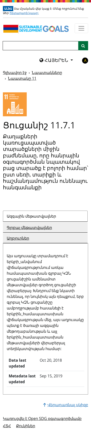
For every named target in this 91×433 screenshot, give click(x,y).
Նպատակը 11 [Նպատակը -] (22, 78)
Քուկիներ (25, 425)
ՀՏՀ (7, 425)
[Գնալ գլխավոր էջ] (37, 28)
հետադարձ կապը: (24, 13)
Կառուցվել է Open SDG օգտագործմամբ (42, 418)
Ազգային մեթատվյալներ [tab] (31, 216)
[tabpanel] (45, 317)
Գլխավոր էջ (15, 72)
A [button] (85, 60)
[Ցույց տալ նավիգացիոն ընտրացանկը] (81, 28)
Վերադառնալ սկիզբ (65, 404)
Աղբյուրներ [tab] (18, 238)
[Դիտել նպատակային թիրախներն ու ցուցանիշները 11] (15, 104)
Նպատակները (47, 72)
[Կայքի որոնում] (83, 45)
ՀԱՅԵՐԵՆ (54, 60)
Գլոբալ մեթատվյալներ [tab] (29, 227)
